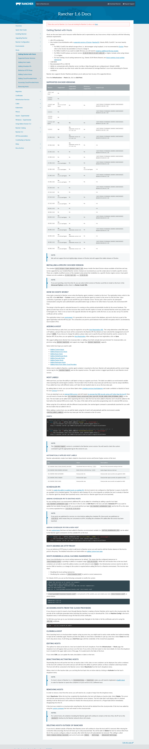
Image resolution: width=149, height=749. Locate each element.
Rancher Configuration (28, 42)
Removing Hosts (23, 86)
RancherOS (95, 42)
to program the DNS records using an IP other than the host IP (107, 391)
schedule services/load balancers (92, 385)
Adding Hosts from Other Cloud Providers (63, 361)
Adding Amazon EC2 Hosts (58, 348)
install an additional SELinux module (107, 51)
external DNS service (71, 391)
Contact (30, 741)
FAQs (28, 144)
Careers (42, 741)
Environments (28, 46)
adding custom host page (95, 545)
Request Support (128, 4)
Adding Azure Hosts (56, 350)
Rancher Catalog (28, 128)
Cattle (28, 104)
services (54, 387)
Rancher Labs (34, 744)
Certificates (19, 95)
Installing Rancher (28, 34)
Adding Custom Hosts (25, 74)
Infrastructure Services (28, 99)
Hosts (28, 50)
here (96, 24)
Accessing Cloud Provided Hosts (28, 82)
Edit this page (128, 734)
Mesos (18, 112)
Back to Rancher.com (42, 4)
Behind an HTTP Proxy (25, 70)
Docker (121, 46)
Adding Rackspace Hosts (58, 359)
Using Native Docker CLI (23, 124)
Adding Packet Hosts (56, 357)
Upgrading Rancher (28, 38)
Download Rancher (114, 4)
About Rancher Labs (20, 741)
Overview (19, 26)
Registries (28, 91)
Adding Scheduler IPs (24, 66)
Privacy (36, 741)
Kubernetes (28, 108)
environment (69, 315)
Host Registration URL (96, 327)
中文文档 (49, 741)
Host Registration (80, 333)
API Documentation (22, 136)
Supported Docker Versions (26, 58)
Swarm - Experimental (22, 116)
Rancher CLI (28, 132)
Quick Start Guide (21, 30)
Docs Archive (28, 148)
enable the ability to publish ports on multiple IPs (68, 485)
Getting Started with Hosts (27, 54)
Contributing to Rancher (23, 140)
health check (121, 672)
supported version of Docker (83, 42)
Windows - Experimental (23, 120)
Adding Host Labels (24, 62)
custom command (58, 700)
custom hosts (56, 524)
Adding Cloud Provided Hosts (29, 78)
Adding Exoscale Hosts (57, 355)
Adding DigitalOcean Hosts (58, 353)
